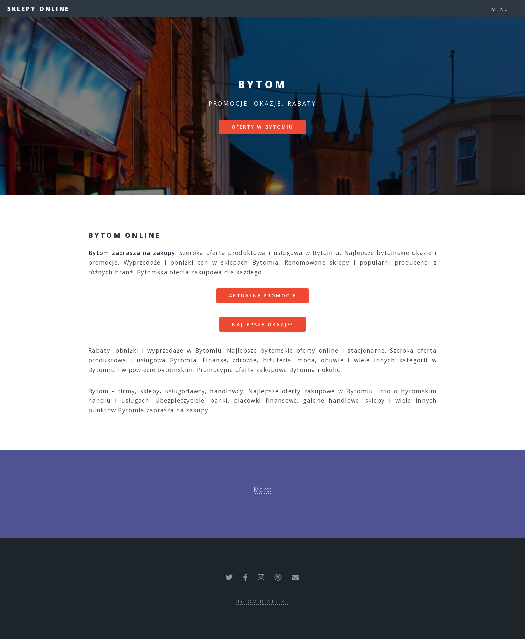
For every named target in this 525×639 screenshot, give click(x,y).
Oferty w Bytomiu (263, 127)
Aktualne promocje (262, 295)
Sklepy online (38, 9)
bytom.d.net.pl (262, 601)
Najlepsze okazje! (262, 324)
